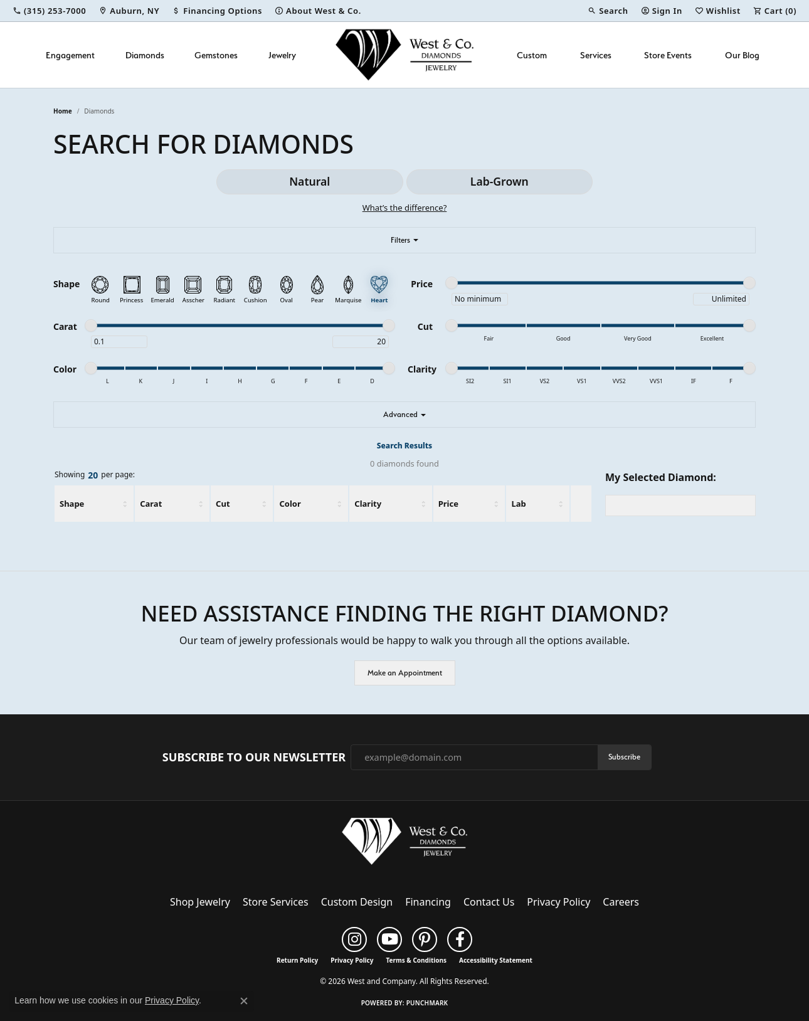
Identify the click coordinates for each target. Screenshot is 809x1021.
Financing (428, 902)
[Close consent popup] (244, 1001)
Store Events (668, 55)
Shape (72, 503)
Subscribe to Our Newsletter (254, 757)
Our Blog (742, 55)
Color (289, 503)
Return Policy (297, 960)
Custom (532, 55)
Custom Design (357, 902)
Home (62, 111)
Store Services (276, 902)
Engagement (70, 55)
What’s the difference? (404, 207)
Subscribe (624, 756)
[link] (49, 10)
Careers (621, 902)
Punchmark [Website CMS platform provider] (427, 1002)
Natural (309, 181)
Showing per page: (95, 475)
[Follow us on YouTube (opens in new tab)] (389, 939)
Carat (151, 503)
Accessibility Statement (495, 960)
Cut (223, 503)
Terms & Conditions (416, 960)
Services (595, 55)
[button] (608, 10)
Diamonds (144, 55)
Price (448, 503)
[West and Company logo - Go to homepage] (404, 55)
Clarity (367, 503)
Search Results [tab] (404, 445)
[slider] (451, 283)
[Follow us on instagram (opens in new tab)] (354, 939)
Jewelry (282, 55)
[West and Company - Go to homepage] (404, 844)
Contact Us (488, 902)
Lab (518, 503)
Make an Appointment (404, 672)
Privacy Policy (558, 902)
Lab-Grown (499, 181)
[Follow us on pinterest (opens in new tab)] (424, 939)
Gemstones (216, 55)
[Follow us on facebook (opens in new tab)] (459, 939)
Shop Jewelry (200, 902)
